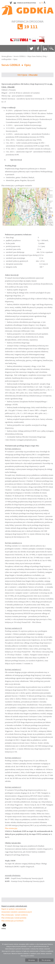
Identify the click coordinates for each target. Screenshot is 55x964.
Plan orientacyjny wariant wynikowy (14, 915)
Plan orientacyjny (11, 828)
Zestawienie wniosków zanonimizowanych (16, 912)
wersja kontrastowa (26, 3)
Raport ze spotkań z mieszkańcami (13, 909)
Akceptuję (31, 960)
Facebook (38, 48)
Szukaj (51, 48)
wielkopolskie (6, 59)
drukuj (3, 928)
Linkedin (44, 48)
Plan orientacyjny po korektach (12, 921)
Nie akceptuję (46, 960)
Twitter (31, 48)
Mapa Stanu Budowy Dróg (36, 56)
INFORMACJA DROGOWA (27, 26)
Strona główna (6, 56)
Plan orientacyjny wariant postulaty (13, 918)
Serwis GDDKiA (19, 56)
